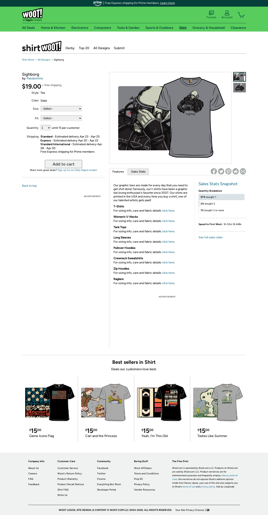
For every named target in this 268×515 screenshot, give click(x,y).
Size (36, 109)
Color (35, 100)
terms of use (189, 486)
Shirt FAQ (62, 489)
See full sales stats (211, 237)
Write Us (62, 495)
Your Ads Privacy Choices (189, 510)
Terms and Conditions (146, 473)
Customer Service (67, 468)
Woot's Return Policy (69, 473)
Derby (70, 48)
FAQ (30, 478)
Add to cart (63, 164)
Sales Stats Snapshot (218, 183)
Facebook (102, 468)
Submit (119, 48)
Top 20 (84, 48)
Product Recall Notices (70, 484)
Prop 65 (138, 478)
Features (118, 171)
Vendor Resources (144, 489)
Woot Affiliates (143, 468)
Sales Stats (138, 171)
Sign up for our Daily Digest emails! (77, 170)
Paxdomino (35, 78)
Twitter (101, 473)
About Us (33, 468)
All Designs (101, 48)
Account (227, 14)
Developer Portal (106, 489)
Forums (211, 14)
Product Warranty (67, 478)
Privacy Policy (142, 484)
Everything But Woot (109, 484)
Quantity (33, 128)
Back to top (29, 185)
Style (35, 93)
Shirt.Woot (41, 46)
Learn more (167, 3)
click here (168, 210)
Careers (32, 473)
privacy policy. (208, 486)
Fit (37, 118)
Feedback (33, 484)
